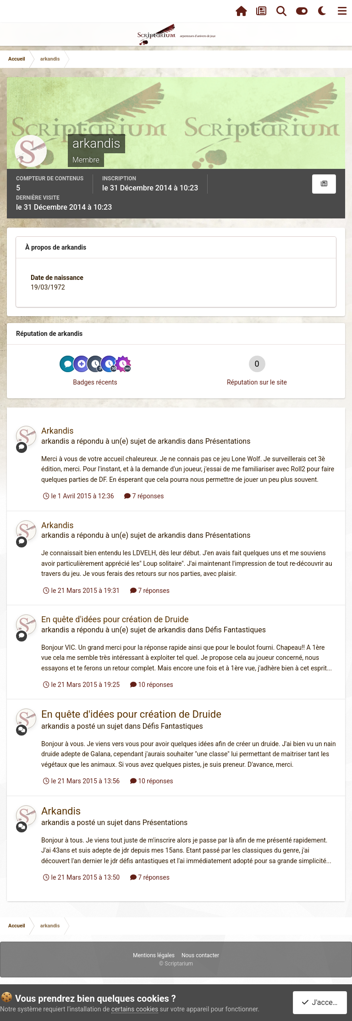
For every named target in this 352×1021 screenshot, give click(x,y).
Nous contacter (200, 955)
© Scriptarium (176, 963)
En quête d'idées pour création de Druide (114, 619)
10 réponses (151, 684)
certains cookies (134, 1009)
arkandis (55, 441)
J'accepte (321, 1002)
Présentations (228, 441)
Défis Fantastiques (235, 629)
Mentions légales (154, 955)
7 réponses (144, 496)
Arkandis (57, 430)
